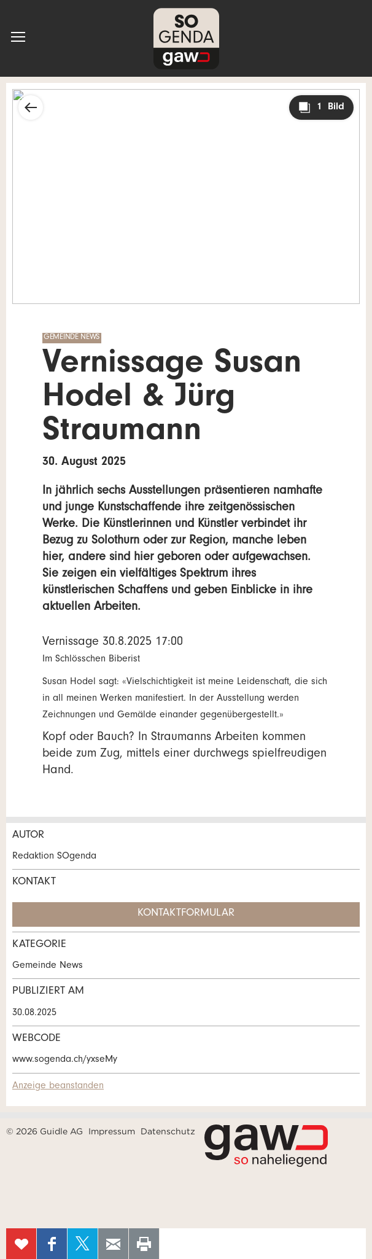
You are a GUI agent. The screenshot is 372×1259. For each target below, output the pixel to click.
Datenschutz (168, 1131)
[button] (18, 37)
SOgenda (186, 38)
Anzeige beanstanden (58, 1086)
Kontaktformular (186, 913)
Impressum (111, 1131)
